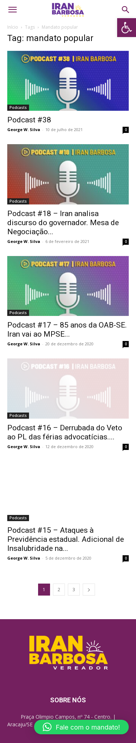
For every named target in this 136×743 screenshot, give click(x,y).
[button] (81, 727)
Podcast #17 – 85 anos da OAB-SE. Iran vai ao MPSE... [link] (67, 329)
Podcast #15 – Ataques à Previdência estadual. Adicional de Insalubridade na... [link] (65, 539)
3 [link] (74, 589)
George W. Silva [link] (23, 129)
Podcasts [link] (18, 107)
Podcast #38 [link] (29, 119)
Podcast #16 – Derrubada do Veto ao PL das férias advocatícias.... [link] (64, 432)
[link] (126, 27)
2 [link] (59, 589)
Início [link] (12, 27)
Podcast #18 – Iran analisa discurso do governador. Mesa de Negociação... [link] (63, 222)
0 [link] (126, 129)
